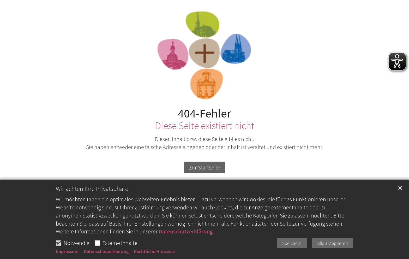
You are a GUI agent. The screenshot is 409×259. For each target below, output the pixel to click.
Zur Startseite (204, 167)
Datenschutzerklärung (186, 250)
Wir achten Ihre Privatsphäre (92, 207)
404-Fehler (204, 113)
